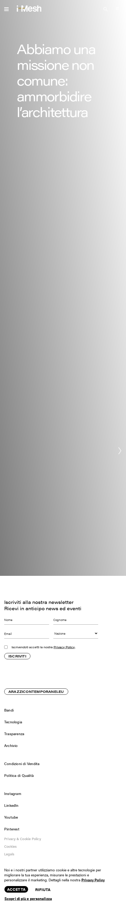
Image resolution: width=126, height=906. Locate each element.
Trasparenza (14, 733)
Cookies (10, 846)
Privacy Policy (64, 647)
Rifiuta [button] (43, 889)
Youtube (11, 817)
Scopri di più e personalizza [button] (28, 898)
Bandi (9, 710)
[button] (117, 8)
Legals (9, 853)
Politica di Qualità (19, 775)
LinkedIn (11, 805)
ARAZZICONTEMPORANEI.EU (36, 692)
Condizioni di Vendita (21, 763)
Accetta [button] (16, 889)
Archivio (11, 745)
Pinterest (11, 828)
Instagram (12, 793)
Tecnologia (13, 721)
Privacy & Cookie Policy (22, 838)
